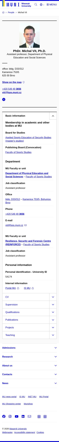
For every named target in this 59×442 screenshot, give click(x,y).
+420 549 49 (11, 89)
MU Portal (43, 396)
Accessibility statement (24, 432)
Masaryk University (18, 429)
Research (7, 356)
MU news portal (9, 396)
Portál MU (12, 288)
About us (7, 365)
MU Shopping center (11, 404)
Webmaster (7, 432)
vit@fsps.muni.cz (11, 92)
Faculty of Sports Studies (18, 152)
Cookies (40, 432)
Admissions (9, 348)
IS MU (29, 288)
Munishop (28, 404)
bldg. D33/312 (12, 199)
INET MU (32, 396)
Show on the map (13, 82)
